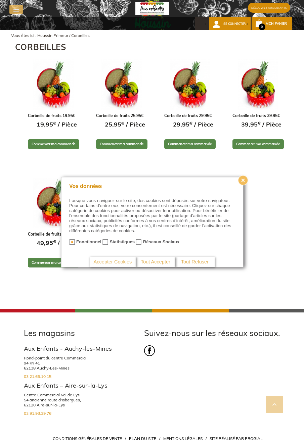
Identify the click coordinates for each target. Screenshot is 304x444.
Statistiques (122, 241)
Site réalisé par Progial (236, 438)
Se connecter (234, 24)
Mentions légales (183, 438)
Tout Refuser (195, 261)
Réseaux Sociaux (161, 241)
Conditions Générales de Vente (87, 438)
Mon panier (276, 23)
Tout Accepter (155, 261)
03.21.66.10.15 (37, 376)
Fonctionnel (88, 241)
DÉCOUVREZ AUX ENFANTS (269, 7)
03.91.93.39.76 (37, 413)
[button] (230, 23)
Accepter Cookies (113, 261)
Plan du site (142, 438)
